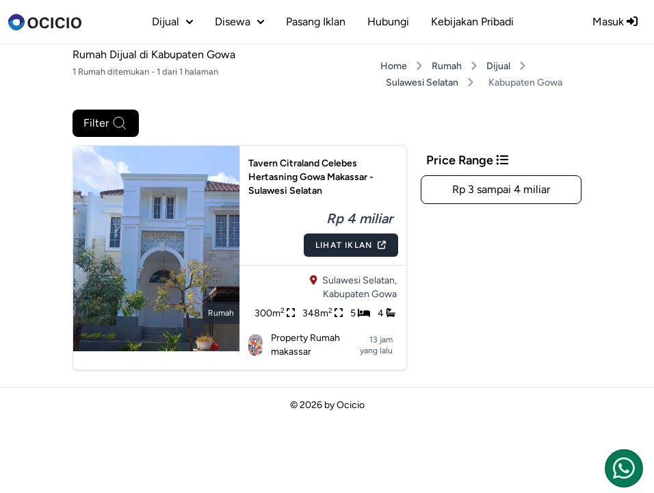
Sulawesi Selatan (422, 82)
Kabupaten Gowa (360, 294)
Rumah (447, 66)
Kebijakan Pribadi (472, 21)
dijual (172, 21)
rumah (221, 313)
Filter (105, 123)
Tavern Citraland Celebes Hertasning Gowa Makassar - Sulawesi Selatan (311, 177)
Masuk (615, 21)
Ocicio (351, 405)
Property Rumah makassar (294, 344)
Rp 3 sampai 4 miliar (501, 189)
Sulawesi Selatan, (359, 280)
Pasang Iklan (315, 21)
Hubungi (388, 21)
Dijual (498, 66)
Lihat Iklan (351, 245)
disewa (239, 21)
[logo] (44, 22)
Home (393, 66)
